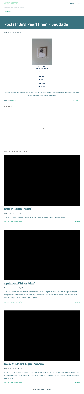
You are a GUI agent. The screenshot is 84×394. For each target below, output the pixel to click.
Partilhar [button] (75, 101)
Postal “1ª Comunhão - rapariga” (18, 209)
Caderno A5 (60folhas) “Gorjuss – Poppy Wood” (24, 364)
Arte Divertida (11, 3)
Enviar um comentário (16, 221)
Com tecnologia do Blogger (42, 389)
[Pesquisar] (72, 3)
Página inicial (8, 11)
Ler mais (77, 221)
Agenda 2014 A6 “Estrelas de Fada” (19, 283)
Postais (13, 101)
